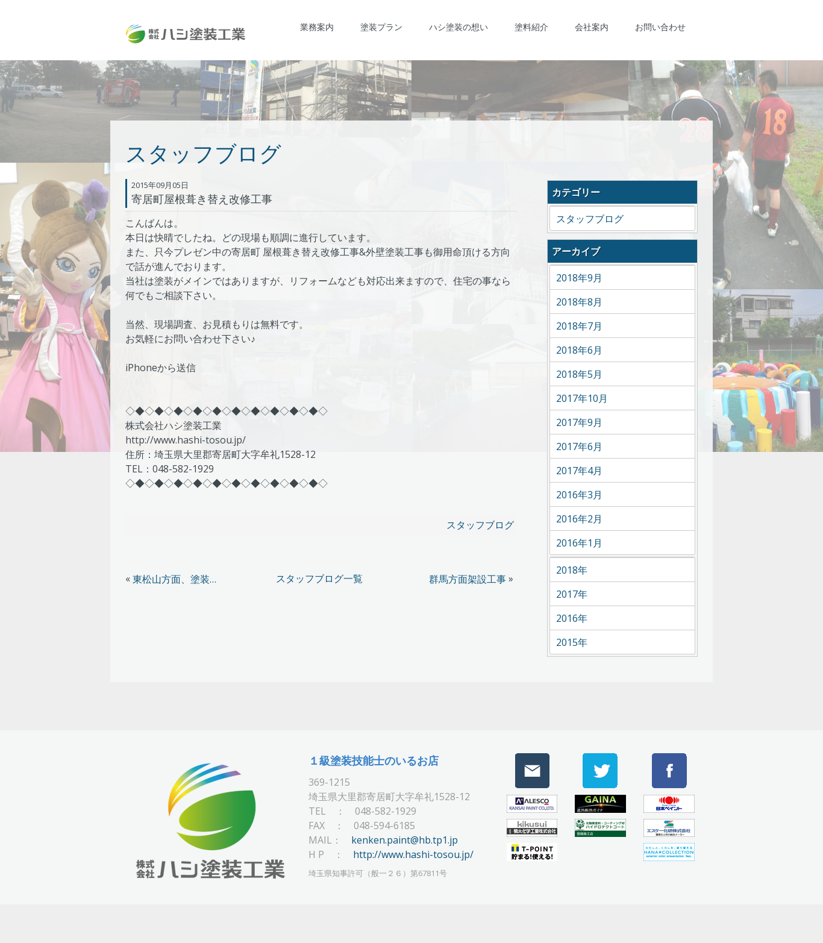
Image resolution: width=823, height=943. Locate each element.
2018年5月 (579, 374)
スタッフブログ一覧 (319, 578)
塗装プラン (381, 27)
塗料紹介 (531, 27)
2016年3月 (579, 494)
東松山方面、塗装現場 (178, 579)
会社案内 (592, 27)
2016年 (571, 618)
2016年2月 (579, 518)
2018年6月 (579, 350)
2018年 (571, 570)
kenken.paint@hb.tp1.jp (404, 840)
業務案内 (317, 27)
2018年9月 (579, 277)
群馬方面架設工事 (467, 579)
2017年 (571, 594)
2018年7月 (579, 326)
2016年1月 (579, 543)
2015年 (571, 642)
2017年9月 (579, 422)
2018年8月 (579, 302)
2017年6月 (579, 446)
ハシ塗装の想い (458, 27)
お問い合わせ (660, 27)
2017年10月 (582, 398)
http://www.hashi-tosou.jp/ (413, 854)
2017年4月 (579, 470)
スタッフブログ (480, 524)
